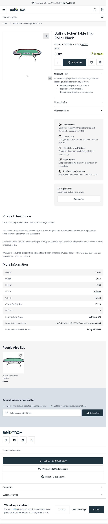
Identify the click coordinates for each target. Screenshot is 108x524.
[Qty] (57, 62)
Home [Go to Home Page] (5, 23)
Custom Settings (79, 509)
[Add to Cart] (74, 62)
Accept (96, 509)
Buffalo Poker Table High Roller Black (27, 23)
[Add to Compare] (99, 62)
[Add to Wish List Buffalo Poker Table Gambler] (20, 355)
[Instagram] (14, 439)
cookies (14, 509)
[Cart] (102, 9)
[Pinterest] (23, 439)
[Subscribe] (92, 412)
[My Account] (95, 9)
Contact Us (79, 199)
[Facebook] (6, 439)
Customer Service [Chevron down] (53, 494)
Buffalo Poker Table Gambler (13, 378)
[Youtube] (31, 439)
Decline (61, 509)
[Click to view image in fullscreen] (46, 36)
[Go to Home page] (17, 9)
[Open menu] (3, 9)
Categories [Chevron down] (53, 487)
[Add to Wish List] (91, 62)
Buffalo (84, 44)
